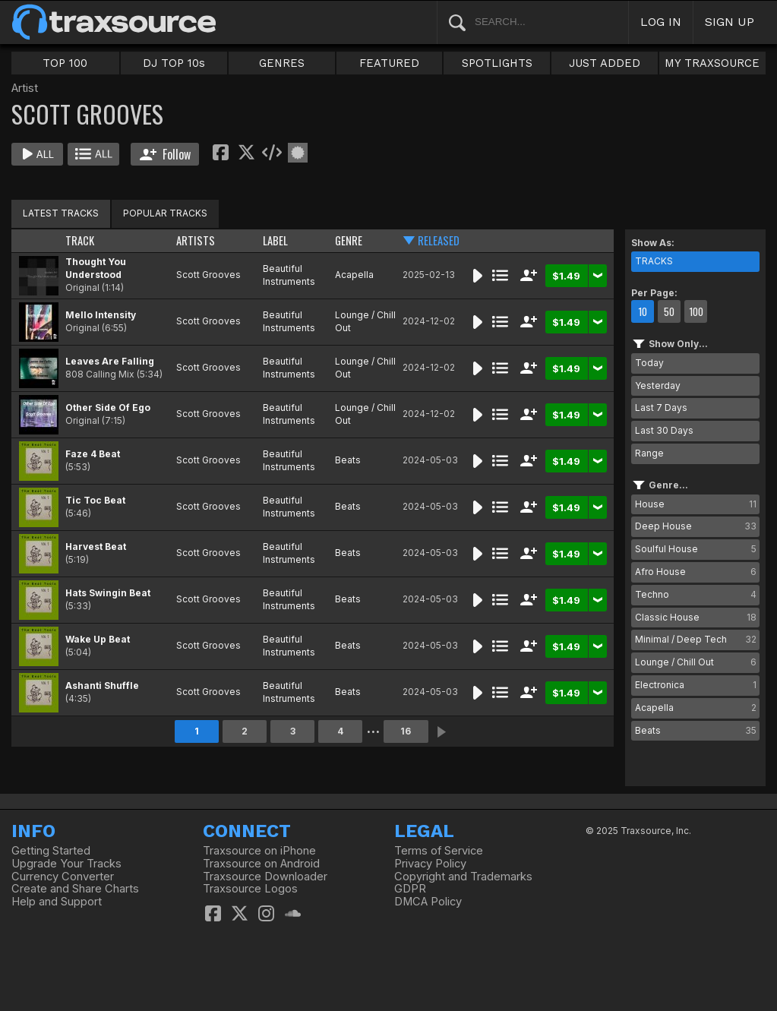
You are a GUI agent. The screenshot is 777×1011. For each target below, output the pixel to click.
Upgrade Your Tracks (66, 863)
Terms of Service (438, 851)
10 (642, 311)
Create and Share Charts (75, 889)
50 (669, 311)
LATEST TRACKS (61, 213)
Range (649, 453)
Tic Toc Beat (95, 500)
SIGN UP (729, 21)
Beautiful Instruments (289, 275)
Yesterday (658, 385)
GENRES (282, 63)
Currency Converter (62, 876)
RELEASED (439, 240)
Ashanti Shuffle (102, 685)
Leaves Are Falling (109, 361)
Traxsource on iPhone (259, 851)
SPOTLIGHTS (497, 63)
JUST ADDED (604, 63)
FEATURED (389, 63)
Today (649, 362)
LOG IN (660, 21)
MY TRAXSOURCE (712, 63)
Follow (165, 154)
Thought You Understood (95, 268)
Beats (348, 460)
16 (405, 731)
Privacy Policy (430, 863)
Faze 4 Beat (92, 454)
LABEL (275, 240)
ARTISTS (195, 240)
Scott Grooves (208, 274)
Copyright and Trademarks (463, 876)
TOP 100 (65, 63)
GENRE (348, 240)
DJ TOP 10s (174, 63)
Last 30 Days (664, 430)
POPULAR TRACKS (165, 213)
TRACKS (654, 261)
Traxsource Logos (250, 889)
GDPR (410, 889)
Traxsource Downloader (265, 876)
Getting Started (50, 851)
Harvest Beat (95, 546)
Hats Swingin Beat (107, 593)
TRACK (79, 240)
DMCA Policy (428, 901)
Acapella (354, 274)
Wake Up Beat (97, 639)
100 (696, 311)
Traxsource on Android (261, 863)
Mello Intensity (100, 315)
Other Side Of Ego (107, 407)
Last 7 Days (661, 407)
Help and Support (56, 901)
